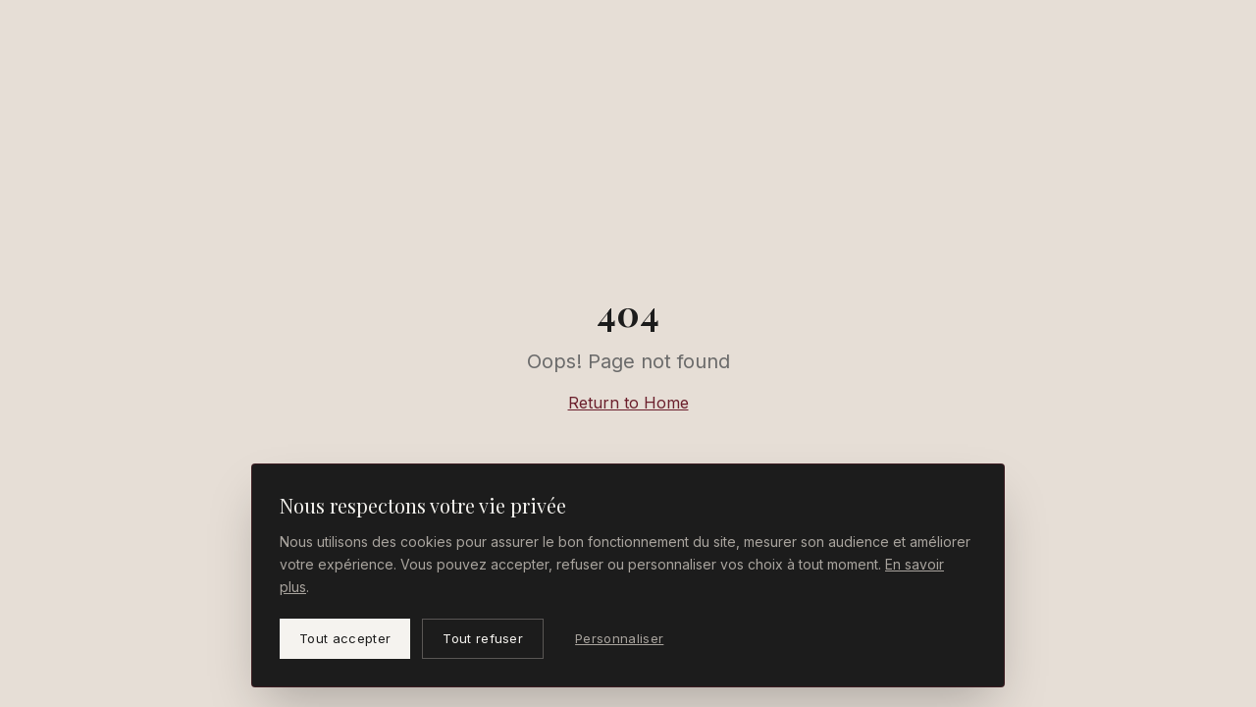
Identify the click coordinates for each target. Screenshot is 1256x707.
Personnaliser (619, 638)
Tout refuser (483, 638)
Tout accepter (345, 638)
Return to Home (628, 402)
